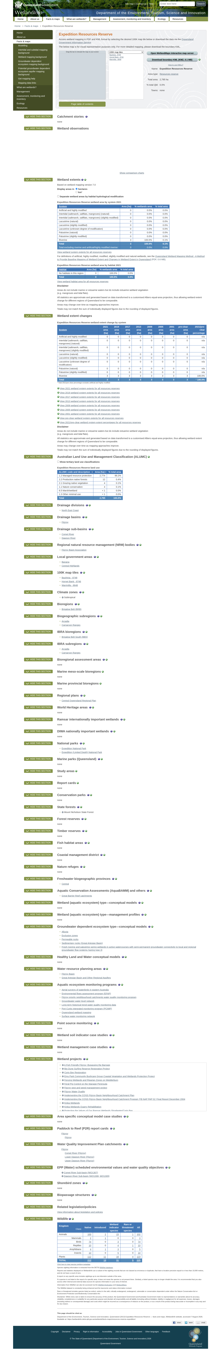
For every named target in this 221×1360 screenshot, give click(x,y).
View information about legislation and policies (80, 1221)
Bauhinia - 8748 (115, 55)
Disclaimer (66, 1343)
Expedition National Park (74, 757)
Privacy (77, 1343)
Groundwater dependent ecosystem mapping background (33, 63)
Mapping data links (27, 83)
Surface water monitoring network (78, 1025)
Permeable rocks (70, 948)
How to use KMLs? (175, 65)
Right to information (91, 1343)
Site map (129, 4)
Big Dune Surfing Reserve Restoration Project (87, 1077)
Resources (178, 19)
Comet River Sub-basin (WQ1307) (81, 1181)
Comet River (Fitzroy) (75, 1162)
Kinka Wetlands (72, 1112)
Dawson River (69, 547)
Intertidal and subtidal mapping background (33, 51)
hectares (81, 189)
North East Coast (70, 519)
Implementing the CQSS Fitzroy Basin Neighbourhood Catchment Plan (99, 1104)
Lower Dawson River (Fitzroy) (79, 1166)
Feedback (166, 1343)
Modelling (22, 45)
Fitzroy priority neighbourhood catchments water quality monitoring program (99, 1006)
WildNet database (106, 1279)
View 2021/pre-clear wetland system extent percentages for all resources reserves (100, 429)
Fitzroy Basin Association (74, 559)
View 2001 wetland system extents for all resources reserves (90, 420)
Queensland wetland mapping (76, 1021)
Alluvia (65, 940)
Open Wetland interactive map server (172, 53)
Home (21, 19)
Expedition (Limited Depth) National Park (82, 761)
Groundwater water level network (78, 1010)
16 (117, 1267)
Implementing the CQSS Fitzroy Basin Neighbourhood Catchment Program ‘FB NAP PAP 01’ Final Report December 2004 (124, 1108)
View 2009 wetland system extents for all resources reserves (90, 412)
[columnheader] (75, 480)
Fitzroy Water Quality (74, 1100)
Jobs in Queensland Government (128, 1343)
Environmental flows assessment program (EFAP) (86, 1002)
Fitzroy (65, 531)
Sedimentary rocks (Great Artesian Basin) (82, 952)
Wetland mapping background (32, 57)
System (63, 207)
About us (34, 19)
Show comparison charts (132, 173)
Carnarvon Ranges (71, 634)
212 (89, 1270)
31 (117, 1270)
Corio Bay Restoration (75, 1081)
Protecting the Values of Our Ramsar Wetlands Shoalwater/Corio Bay (98, 1119)
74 (90, 1252)
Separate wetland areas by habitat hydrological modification (90, 196)
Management (99, 19)
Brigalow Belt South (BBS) (75, 646)
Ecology (162, 19)
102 (138, 1244)
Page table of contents (82, 104)
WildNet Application (105, 1296)
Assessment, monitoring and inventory (132, 19)
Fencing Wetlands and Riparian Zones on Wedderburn (91, 1089)
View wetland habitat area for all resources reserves (82, 286)
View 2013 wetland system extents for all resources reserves (90, 408)
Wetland (121, 1296)
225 (138, 1270)
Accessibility (107, 1343)
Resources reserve (169, 76)
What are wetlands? (76, 19)
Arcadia (65, 630)
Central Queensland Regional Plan (79, 709)
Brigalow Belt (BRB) (71, 618)
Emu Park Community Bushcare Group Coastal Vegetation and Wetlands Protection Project (109, 1085)
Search (201, 3)
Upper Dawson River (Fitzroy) (79, 1170)
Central (65, 893)
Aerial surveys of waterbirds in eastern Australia (85, 998)
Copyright (55, 1343)
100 (89, 1244)
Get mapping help (26, 78)
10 (90, 1255)
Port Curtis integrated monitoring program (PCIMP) (87, 1017)
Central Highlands (71, 574)
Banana (65, 571)
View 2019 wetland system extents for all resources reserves (90, 399)
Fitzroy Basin (68, 983)
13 (105, 1270)
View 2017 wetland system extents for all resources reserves (90, 404)
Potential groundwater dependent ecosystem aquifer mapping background (34, 71)
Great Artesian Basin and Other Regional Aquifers (86, 987)
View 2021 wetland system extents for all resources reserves (90, 395)
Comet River (68, 543)
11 (105, 1267)
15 (117, 1244)
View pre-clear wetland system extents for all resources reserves (92, 425)
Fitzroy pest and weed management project (85, 1097)
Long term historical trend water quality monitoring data (89, 1014)
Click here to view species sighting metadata (73, 1275)
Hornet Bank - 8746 (117, 57)
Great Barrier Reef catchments (77, 905)
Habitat (63, 273)
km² (79, 192)
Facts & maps (53, 19)
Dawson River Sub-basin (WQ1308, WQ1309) (87, 1185)
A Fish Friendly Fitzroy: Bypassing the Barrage (87, 1074)
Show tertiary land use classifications (78, 468)
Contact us (141, 4)
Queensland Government (110, 1355)
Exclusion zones (70, 944)
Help (151, 4)
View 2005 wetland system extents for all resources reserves (90, 416)
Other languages (152, 1343)
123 (138, 1267)
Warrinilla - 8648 (115, 59)
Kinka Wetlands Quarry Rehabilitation (82, 1115)
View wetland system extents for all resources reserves (84, 254)
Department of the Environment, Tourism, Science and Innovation (151, 13)
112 (89, 1267)
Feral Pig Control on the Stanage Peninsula (85, 1093)
